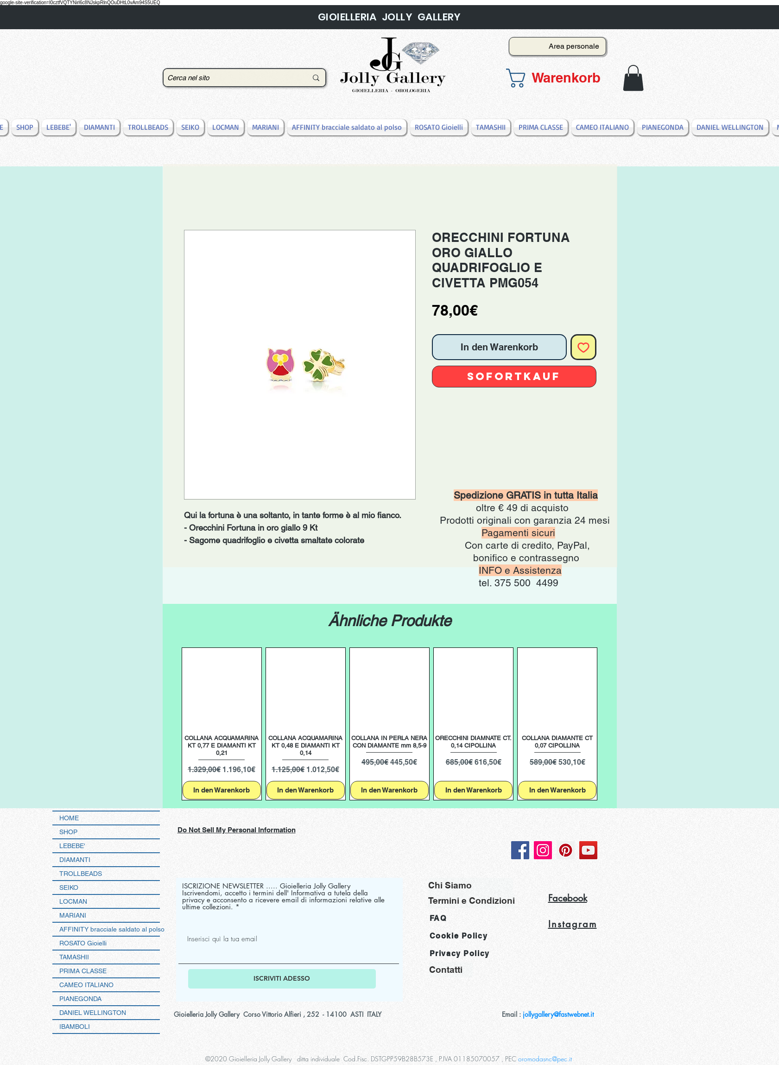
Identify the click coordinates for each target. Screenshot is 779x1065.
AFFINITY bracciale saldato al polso (109, 929)
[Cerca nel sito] (230, 77)
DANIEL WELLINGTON (92, 1012)
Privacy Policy (460, 953)
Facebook (567, 898)
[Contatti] (451, 969)
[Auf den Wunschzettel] (583, 347)
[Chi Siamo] (470, 885)
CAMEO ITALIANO (86, 985)
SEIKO (68, 887)
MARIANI (72, 915)
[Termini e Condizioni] (471, 900)
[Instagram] (543, 850)
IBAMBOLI (74, 1026)
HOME (69, 818)
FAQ (438, 918)
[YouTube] (588, 850)
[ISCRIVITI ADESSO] (282, 979)
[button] (554, 78)
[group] (390, 724)
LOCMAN (73, 901)
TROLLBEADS (80, 873)
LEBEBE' (72, 845)
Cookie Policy (459, 936)
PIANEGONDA (80, 998)
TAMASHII (74, 957)
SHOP (68, 832)
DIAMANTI (74, 859)
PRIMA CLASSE (83, 971)
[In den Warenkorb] (222, 790)
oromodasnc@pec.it (545, 1058)
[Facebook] (520, 850)
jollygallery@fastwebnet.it (558, 1014)
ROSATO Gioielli (83, 943)
